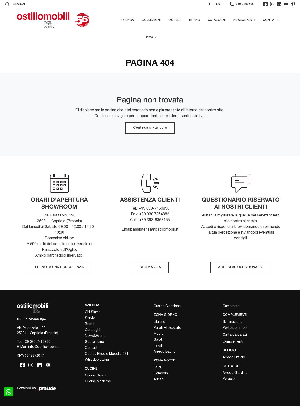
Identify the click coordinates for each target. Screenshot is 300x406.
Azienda (127, 20)
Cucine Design (96, 375)
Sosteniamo (94, 342)
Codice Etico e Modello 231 (106, 353)
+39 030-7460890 (36, 342)
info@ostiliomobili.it (43, 347)
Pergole (229, 378)
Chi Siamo (93, 312)
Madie (158, 333)
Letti (157, 367)
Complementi (233, 341)
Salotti (159, 339)
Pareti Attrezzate (167, 327)
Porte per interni (235, 327)
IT (210, 4)
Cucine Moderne (98, 381)
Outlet (175, 20)
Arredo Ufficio (234, 357)
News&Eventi (244, 20)
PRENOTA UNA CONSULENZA (59, 267)
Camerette (231, 306)
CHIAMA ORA (150, 267)
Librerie (159, 322)
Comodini (161, 373)
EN (218, 4)
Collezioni (151, 20)
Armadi (159, 379)
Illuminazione (232, 322)
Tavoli (158, 345)
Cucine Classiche (167, 306)
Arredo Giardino (235, 373)
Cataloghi (217, 20)
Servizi (90, 318)
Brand (194, 20)
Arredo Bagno (165, 351)
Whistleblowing (97, 359)
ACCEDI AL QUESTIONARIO (240, 267)
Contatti (271, 20)
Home (149, 37)
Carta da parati (235, 334)
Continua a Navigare (150, 127)
